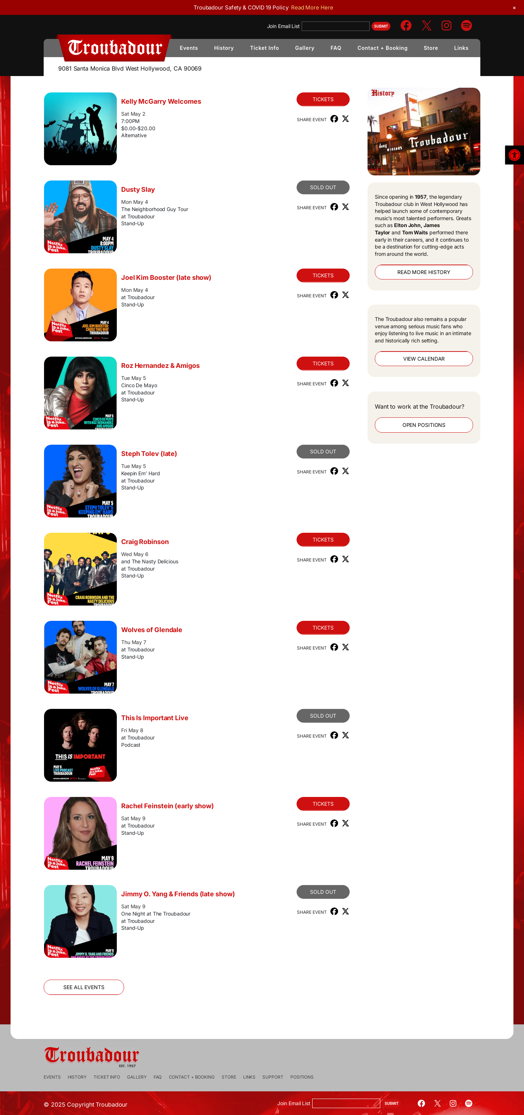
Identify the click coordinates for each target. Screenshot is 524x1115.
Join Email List (283, 26)
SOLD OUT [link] (305, 187)
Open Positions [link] (406, 425)
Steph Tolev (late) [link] (167, 453)
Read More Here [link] (312, 7)
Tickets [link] (304, 99)
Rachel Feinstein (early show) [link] (185, 806)
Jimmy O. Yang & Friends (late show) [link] (178, 898)
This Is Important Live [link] (173, 718)
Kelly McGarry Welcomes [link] (179, 101)
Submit (381, 26)
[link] (514, 155)
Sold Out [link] (305, 451)
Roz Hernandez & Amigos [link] (178, 365)
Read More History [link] (405, 272)
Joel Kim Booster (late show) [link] (184, 277)
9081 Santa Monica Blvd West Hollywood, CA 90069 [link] (130, 68)
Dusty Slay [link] (156, 189)
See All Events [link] (102, 987)
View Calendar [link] (406, 359)
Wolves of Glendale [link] (170, 630)
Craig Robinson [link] (163, 541)
